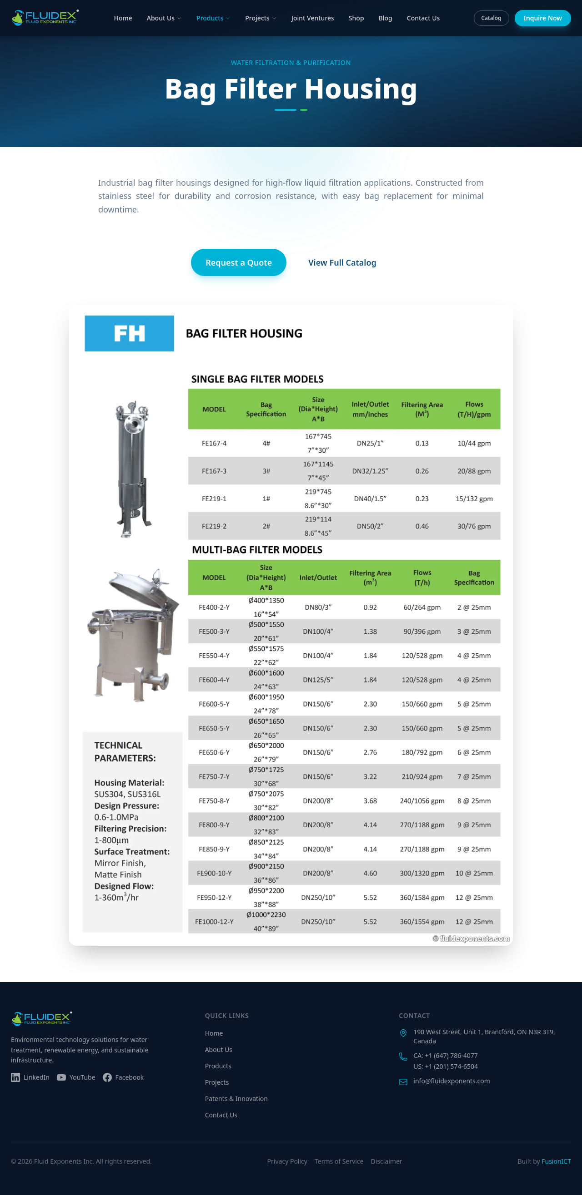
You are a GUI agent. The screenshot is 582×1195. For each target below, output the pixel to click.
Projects (261, 18)
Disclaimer (386, 1161)
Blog (385, 18)
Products (213, 18)
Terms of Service (339, 1161)
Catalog (492, 18)
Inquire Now (543, 18)
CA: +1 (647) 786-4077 (445, 1055)
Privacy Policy (287, 1161)
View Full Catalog (342, 262)
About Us (164, 18)
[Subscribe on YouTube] (76, 1077)
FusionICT (556, 1161)
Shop (356, 18)
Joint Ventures (312, 18)
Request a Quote (239, 262)
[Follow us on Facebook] (123, 1077)
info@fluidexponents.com (451, 1080)
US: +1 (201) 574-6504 (445, 1066)
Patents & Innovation (236, 1098)
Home (123, 18)
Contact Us (423, 18)
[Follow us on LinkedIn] (30, 1077)
